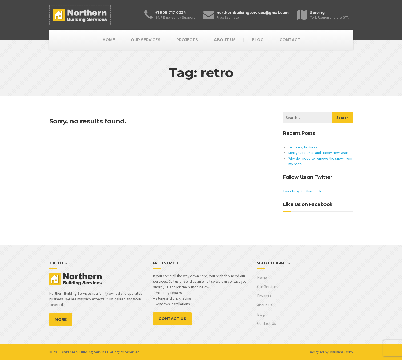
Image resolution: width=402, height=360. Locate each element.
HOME (109, 39)
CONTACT (290, 39)
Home (262, 277)
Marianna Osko (341, 352)
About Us (265, 305)
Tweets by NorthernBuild (302, 191)
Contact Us (266, 323)
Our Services (267, 286)
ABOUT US (225, 39)
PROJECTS (187, 39)
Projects (264, 295)
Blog (261, 314)
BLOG (257, 39)
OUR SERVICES (145, 39)
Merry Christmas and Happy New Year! (318, 152)
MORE (61, 319)
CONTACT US (172, 318)
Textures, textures (303, 147)
